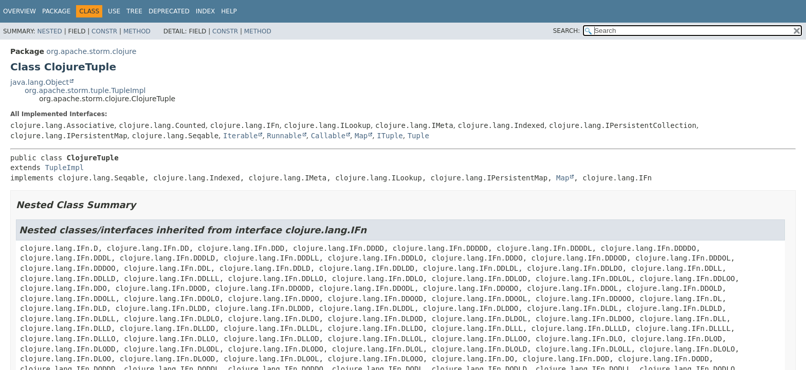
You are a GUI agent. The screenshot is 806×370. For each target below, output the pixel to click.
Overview (19, 11)
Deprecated (169, 11)
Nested (49, 31)
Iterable (240, 136)
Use (114, 11)
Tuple (418, 136)
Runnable (284, 136)
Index (205, 11)
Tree (134, 11)
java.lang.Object (39, 82)
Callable (328, 136)
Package (56, 11)
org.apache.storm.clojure (91, 51)
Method (137, 31)
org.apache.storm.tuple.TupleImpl (85, 90)
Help (229, 11)
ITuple (390, 136)
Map (361, 136)
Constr (104, 31)
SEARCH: (566, 30)
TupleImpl (64, 167)
